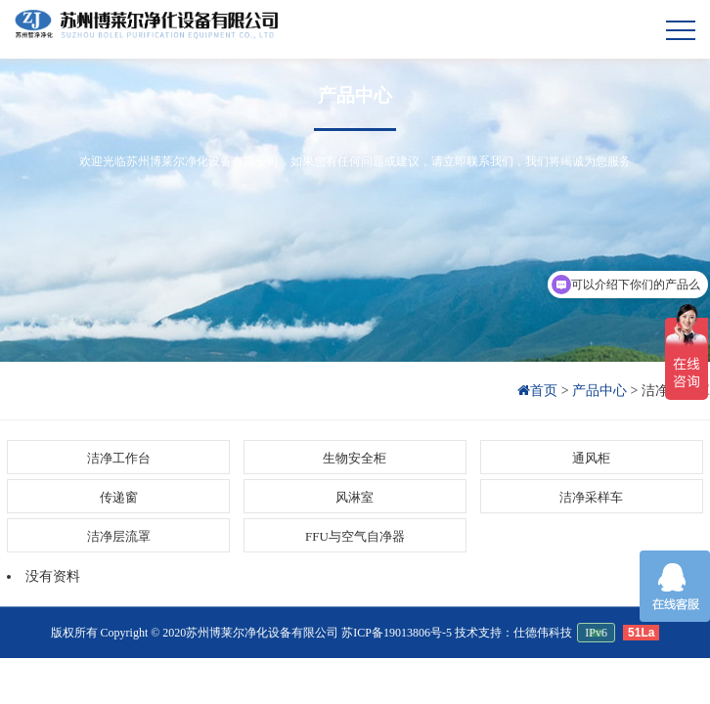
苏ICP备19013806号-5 (396, 632)
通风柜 (591, 458)
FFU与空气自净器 (355, 536)
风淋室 (354, 497)
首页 (539, 390)
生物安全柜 (354, 458)
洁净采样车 (591, 497)
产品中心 (355, 95)
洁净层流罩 (119, 536)
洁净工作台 (119, 458)
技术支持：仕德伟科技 (513, 632)
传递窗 (119, 497)
